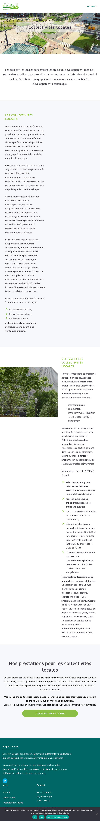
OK (35, 817)
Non (41, 817)
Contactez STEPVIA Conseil (50, 713)
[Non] (96, 814)
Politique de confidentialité (57, 817)
